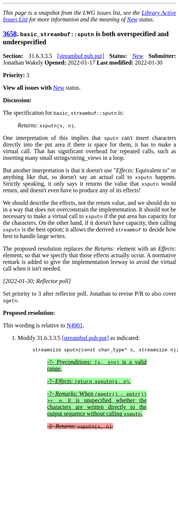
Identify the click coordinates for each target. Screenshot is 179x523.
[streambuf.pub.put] (80, 56)
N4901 (75, 325)
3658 (10, 34)
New (132, 19)
